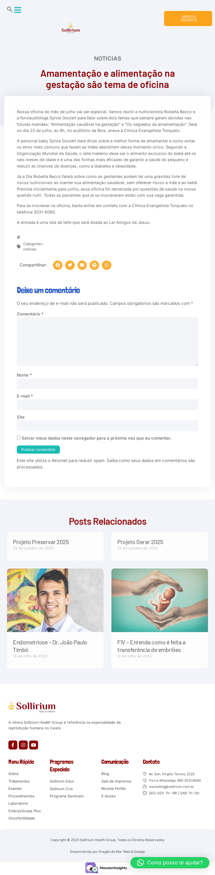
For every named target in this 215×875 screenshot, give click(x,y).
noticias (107, 58)
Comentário (30, 314)
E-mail (25, 396)
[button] (18, 10)
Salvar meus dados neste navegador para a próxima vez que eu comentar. (97, 438)
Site (21, 417)
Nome (24, 375)
